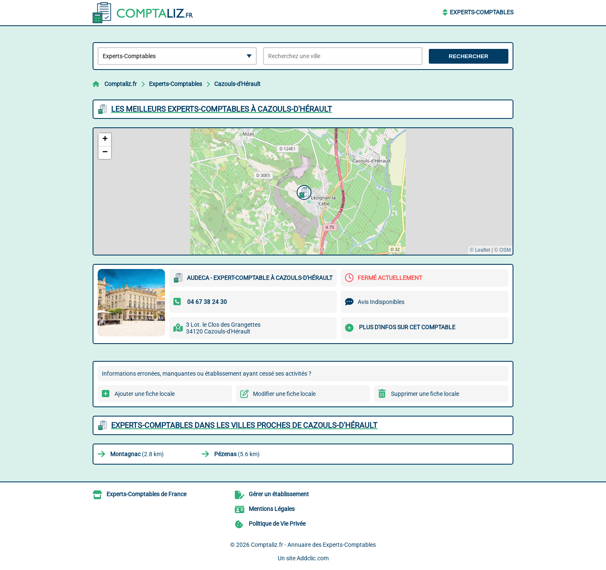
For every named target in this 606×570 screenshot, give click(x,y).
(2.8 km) (137, 454)
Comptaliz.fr (120, 84)
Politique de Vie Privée (277, 523)
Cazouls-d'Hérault (237, 84)
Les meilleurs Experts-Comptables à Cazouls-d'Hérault (221, 109)
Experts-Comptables (481, 12)
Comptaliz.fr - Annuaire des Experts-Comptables (313, 544)
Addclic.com (313, 558)
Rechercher (468, 56)
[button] (303, 191)
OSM (505, 250)
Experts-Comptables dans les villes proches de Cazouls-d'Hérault (244, 425)
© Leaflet (480, 250)
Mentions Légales (272, 508)
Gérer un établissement (279, 494)
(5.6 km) (237, 454)
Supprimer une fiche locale (425, 393)
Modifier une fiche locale (284, 393)
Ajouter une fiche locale (144, 393)
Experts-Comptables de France (146, 494)
